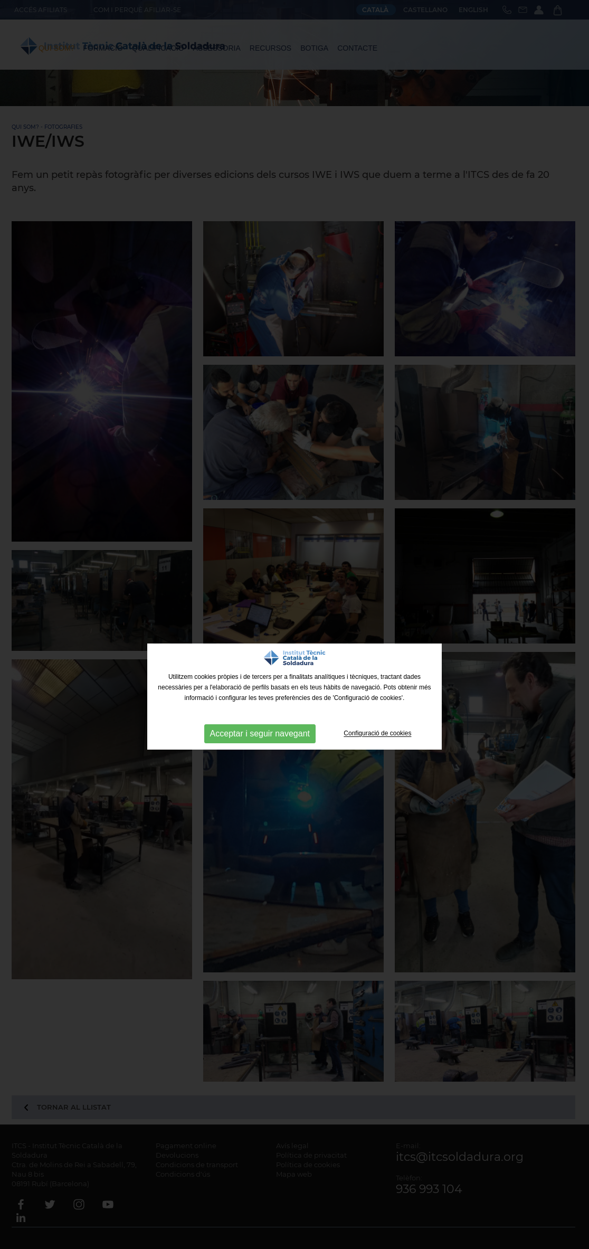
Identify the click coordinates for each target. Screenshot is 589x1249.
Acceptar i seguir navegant (260, 733)
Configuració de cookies (377, 733)
